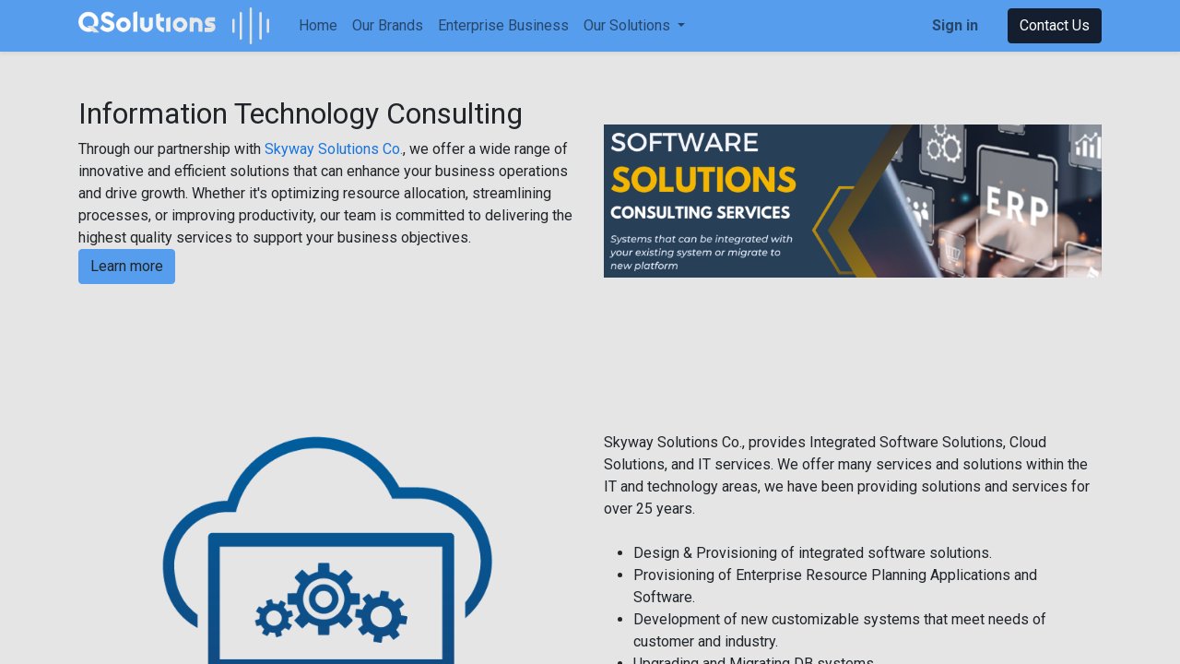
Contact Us (1055, 25)
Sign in (955, 25)
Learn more (126, 266)
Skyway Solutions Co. (334, 149)
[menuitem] (318, 25)
